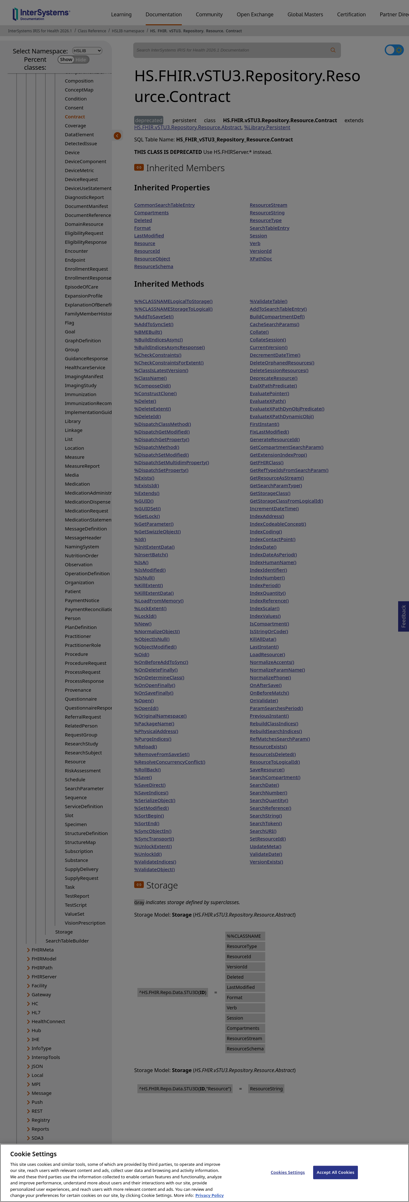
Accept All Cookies (335, 1180)
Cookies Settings (288, 1180)
